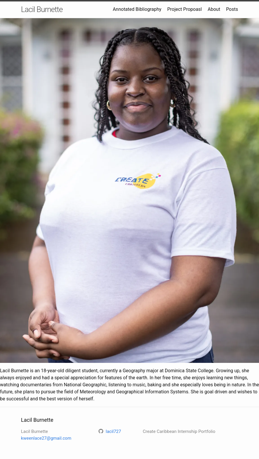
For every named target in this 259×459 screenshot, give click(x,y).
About (214, 9)
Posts (232, 9)
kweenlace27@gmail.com (46, 438)
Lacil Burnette (42, 9)
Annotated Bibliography (137, 9)
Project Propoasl (184, 9)
